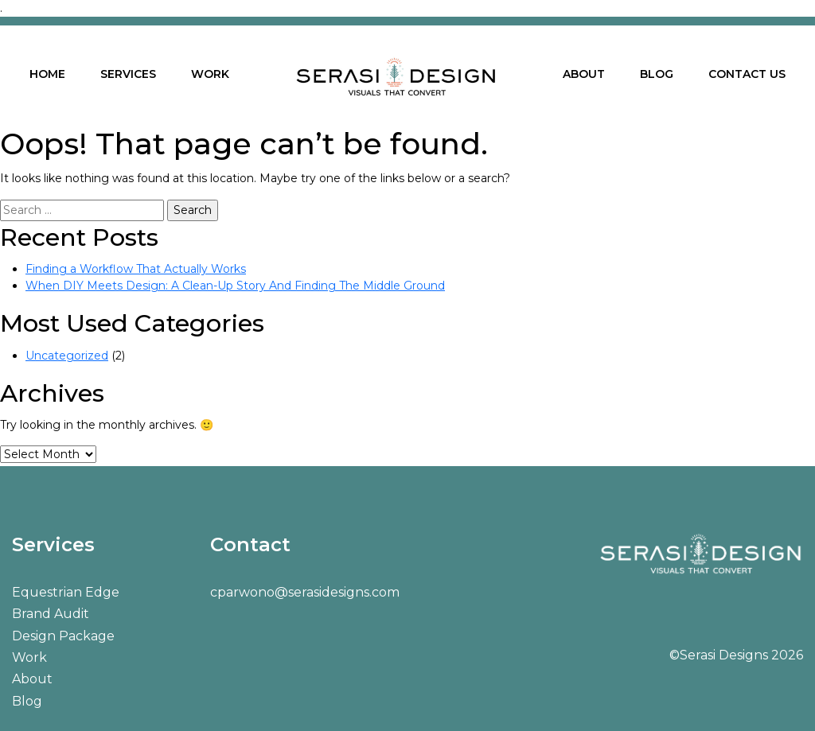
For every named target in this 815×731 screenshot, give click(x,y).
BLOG (656, 74)
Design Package (63, 636)
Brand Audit (50, 613)
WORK (210, 74)
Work (29, 657)
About (32, 678)
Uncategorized (66, 355)
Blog (27, 701)
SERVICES (128, 74)
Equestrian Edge (65, 592)
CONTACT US (747, 74)
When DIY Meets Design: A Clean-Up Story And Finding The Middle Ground (235, 285)
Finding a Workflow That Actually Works (135, 269)
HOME (47, 74)
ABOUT (584, 74)
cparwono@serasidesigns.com (305, 592)
